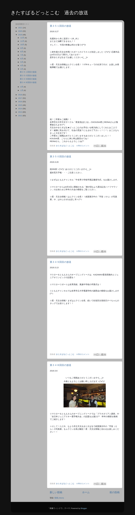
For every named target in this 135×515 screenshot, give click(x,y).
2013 (20, 112)
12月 (22, 38)
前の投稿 (115, 492)
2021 (20, 28)
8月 (22, 52)
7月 (22, 55)
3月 (22, 69)
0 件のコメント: (83, 146)
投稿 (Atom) (59, 498)
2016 (20, 102)
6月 (22, 59)
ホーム (86, 492)
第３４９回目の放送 (60, 262)
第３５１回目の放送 (60, 26)
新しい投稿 (56, 492)
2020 (20, 31)
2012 (20, 116)
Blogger (84, 508)
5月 (22, 62)
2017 (20, 98)
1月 (22, 90)
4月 (22, 65)
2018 (20, 95)
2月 (22, 87)
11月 (22, 41)
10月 (22, 45)
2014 (20, 109)
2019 (20, 35)
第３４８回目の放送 (60, 365)
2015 (20, 105)
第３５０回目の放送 (60, 156)
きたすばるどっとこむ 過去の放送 (49, 12)
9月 (22, 48)
